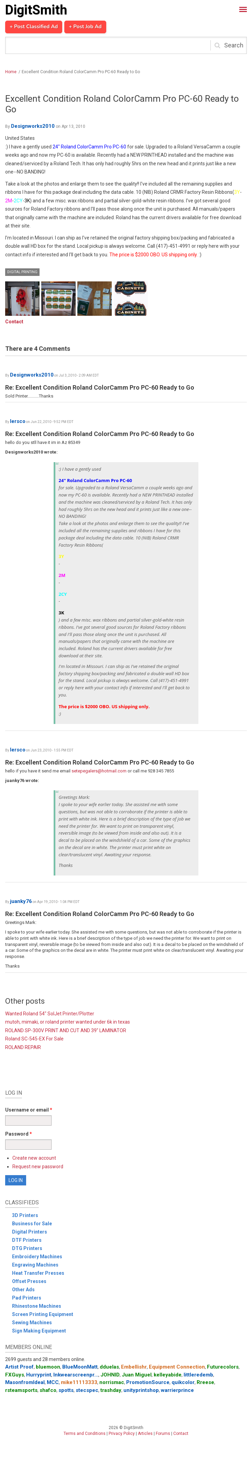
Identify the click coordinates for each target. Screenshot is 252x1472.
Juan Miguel (137, 1375)
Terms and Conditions (85, 1433)
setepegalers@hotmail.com (99, 770)
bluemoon (48, 1367)
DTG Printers (27, 1248)
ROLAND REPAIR (23, 1047)
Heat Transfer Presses (38, 1273)
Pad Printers (26, 1298)
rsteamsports (21, 1390)
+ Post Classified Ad (34, 26)
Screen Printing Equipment (42, 1314)
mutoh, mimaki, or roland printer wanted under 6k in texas (67, 1022)
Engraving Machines (35, 1265)
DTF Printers (27, 1240)
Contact (14, 321)
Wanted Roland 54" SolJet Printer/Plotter (49, 1013)
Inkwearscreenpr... (75, 1375)
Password (18, 1134)
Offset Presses (29, 1281)
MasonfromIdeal (25, 1382)
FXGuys (14, 1375)
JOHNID (110, 1375)
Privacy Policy (122, 1433)
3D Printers (25, 1215)
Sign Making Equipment (39, 1331)
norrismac (111, 1382)
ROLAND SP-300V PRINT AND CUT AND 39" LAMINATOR (65, 1030)
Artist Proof (19, 1367)
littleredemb (198, 1375)
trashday (110, 1390)
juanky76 (21, 901)
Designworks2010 (33, 126)
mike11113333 (79, 1382)
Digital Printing (22, 272)
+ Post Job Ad (85, 26)
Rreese (205, 1382)
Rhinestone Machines (36, 1306)
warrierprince (177, 1390)
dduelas (109, 1367)
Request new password (37, 1166)
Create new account (34, 1158)
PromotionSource (147, 1382)
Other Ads (23, 1289)
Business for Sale (32, 1223)
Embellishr (134, 1367)
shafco (48, 1390)
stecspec (87, 1390)
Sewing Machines (32, 1322)
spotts (66, 1390)
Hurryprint (38, 1375)
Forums (163, 1433)
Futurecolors (223, 1367)
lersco (17, 421)
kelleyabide (168, 1375)
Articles (145, 1433)
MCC (53, 1382)
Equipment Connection (177, 1367)
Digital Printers (29, 1232)
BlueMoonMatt (80, 1367)
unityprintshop (141, 1390)
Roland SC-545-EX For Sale (34, 1038)
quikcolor (183, 1382)
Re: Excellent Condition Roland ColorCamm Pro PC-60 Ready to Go (99, 387)
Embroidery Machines (37, 1256)
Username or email (28, 1110)
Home (11, 71)
